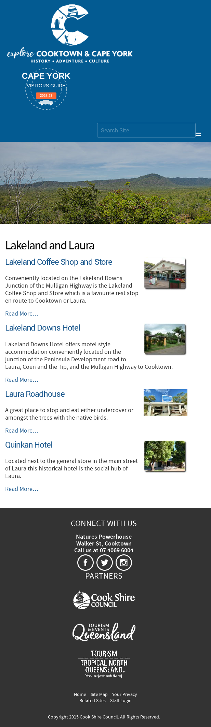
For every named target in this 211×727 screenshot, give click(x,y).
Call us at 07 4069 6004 (103, 551)
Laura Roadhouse (35, 393)
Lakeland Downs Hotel (42, 327)
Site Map (99, 695)
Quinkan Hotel (28, 444)
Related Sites (92, 701)
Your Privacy (124, 695)
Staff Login (121, 701)
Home (80, 695)
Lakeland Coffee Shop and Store (58, 261)
